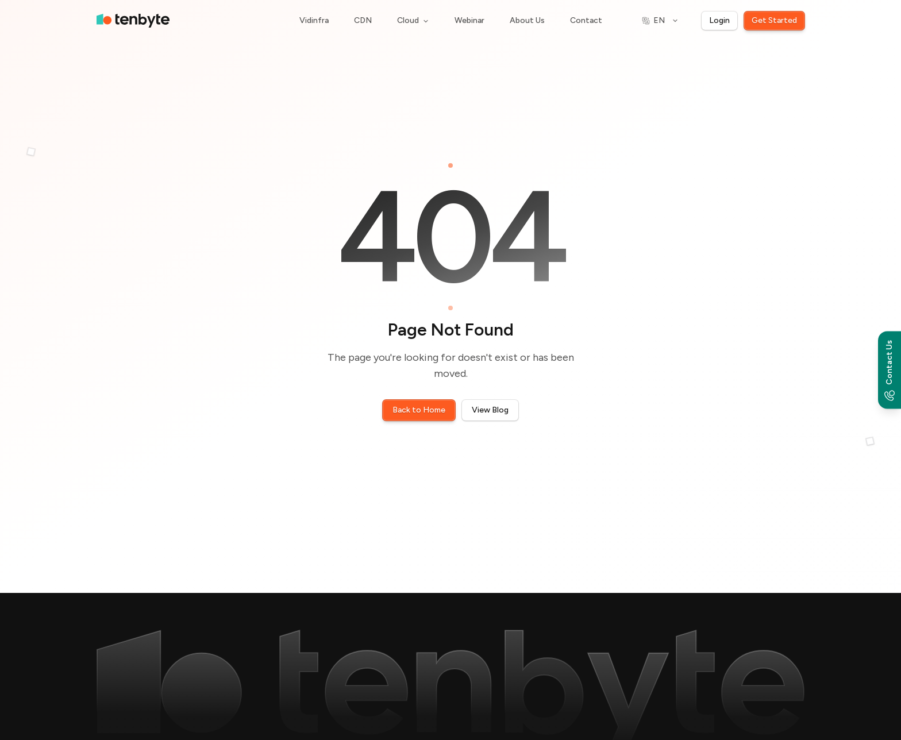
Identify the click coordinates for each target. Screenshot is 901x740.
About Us (527, 20)
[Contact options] (889, 370)
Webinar (469, 20)
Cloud (413, 20)
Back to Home (418, 410)
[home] (133, 21)
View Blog (490, 410)
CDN (363, 20)
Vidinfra (314, 20)
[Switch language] (660, 20)
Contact (586, 20)
